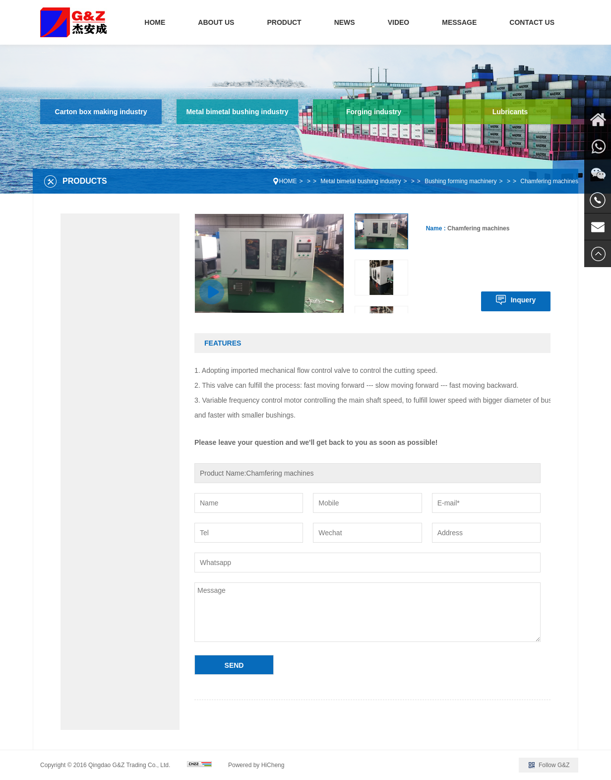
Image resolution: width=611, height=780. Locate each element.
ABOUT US (216, 22)
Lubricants (510, 112)
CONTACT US (531, 22)
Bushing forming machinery (460, 181)
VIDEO (399, 22)
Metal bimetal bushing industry (237, 112)
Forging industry (373, 112)
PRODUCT (284, 22)
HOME (154, 22)
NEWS (344, 22)
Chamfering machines (549, 181)
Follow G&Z (554, 765)
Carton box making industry (101, 112)
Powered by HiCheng (256, 765)
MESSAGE (459, 22)
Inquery (523, 300)
